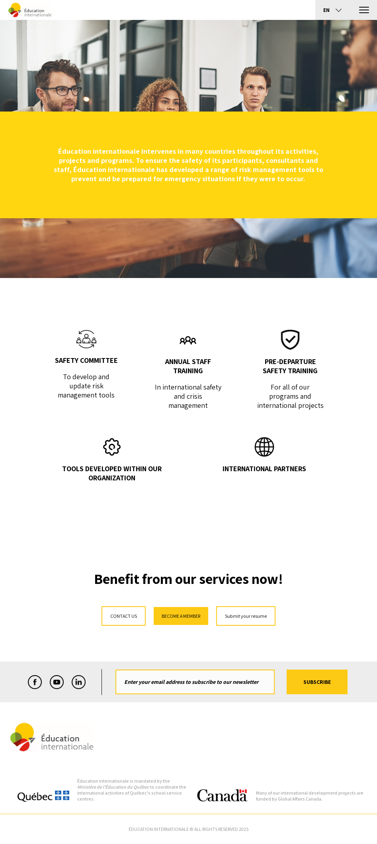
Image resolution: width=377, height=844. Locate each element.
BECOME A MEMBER (181, 616)
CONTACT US (123, 616)
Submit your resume (246, 616)
